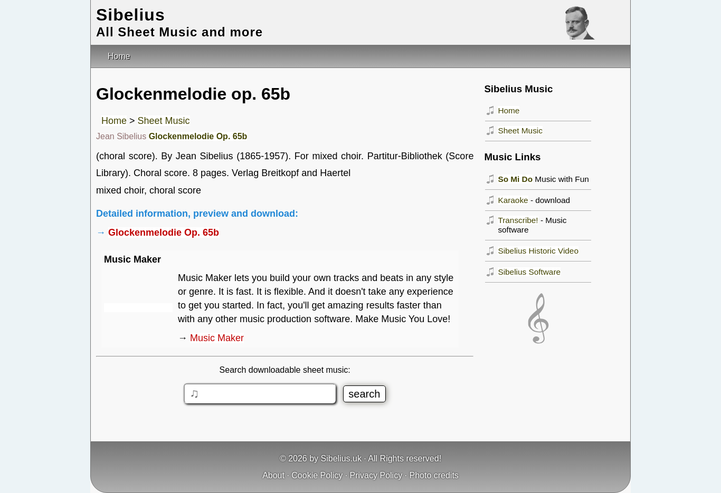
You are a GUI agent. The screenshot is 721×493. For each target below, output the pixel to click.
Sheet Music (164, 120)
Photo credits (433, 475)
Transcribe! (518, 220)
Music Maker (217, 338)
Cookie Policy (317, 475)
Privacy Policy (376, 475)
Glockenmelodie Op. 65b (198, 136)
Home (114, 120)
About (273, 475)
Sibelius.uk (341, 458)
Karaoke (513, 200)
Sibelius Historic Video (538, 250)
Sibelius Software (529, 271)
